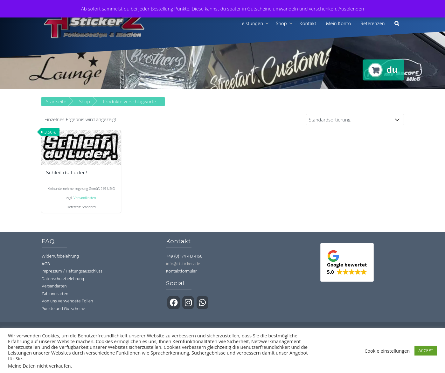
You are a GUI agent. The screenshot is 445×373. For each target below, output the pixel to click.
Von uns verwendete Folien (67, 301)
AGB (46, 264)
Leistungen (251, 24)
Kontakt (308, 24)
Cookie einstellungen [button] (387, 351)
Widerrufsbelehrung (60, 256)
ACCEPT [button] (425, 350)
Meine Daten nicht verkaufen (39, 366)
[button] (397, 24)
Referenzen (372, 24)
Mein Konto (338, 24)
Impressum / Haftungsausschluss (72, 271)
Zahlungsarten (55, 294)
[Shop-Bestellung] (355, 119)
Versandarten (54, 286)
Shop (281, 24)
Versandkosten (84, 198)
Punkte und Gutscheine (63, 309)
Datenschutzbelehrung (63, 279)
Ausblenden (351, 8)
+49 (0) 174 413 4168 (184, 256)
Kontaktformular (181, 271)
